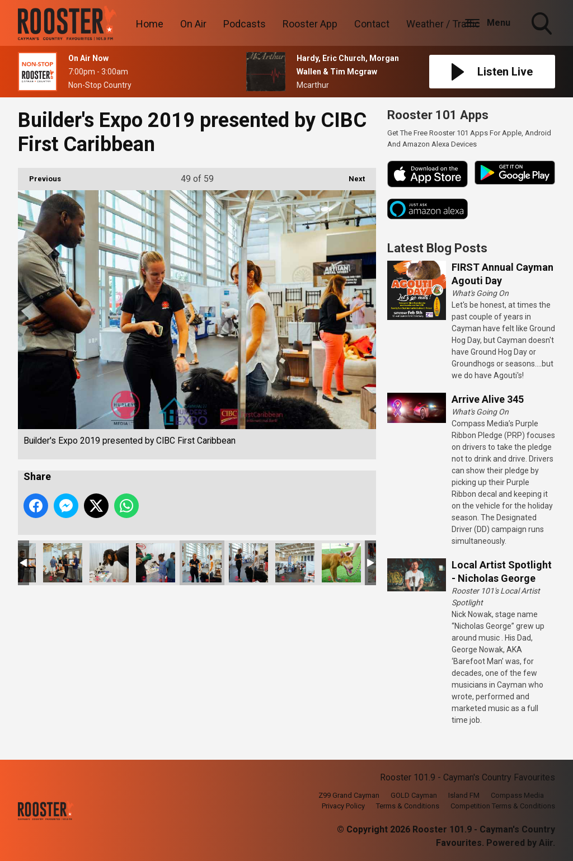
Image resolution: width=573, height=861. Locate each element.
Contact (371, 24)
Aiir (546, 843)
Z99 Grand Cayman (348, 795)
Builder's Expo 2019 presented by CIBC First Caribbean (62, 562)
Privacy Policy (343, 806)
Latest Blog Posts (437, 248)
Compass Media (517, 795)
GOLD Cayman (414, 795)
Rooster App (310, 24)
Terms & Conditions (407, 806)
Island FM (464, 795)
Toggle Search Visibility (542, 24)
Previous (39, 175)
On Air (193, 24)
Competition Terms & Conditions (502, 806)
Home (149, 24)
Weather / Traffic (443, 24)
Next (351, 175)
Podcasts (244, 24)
